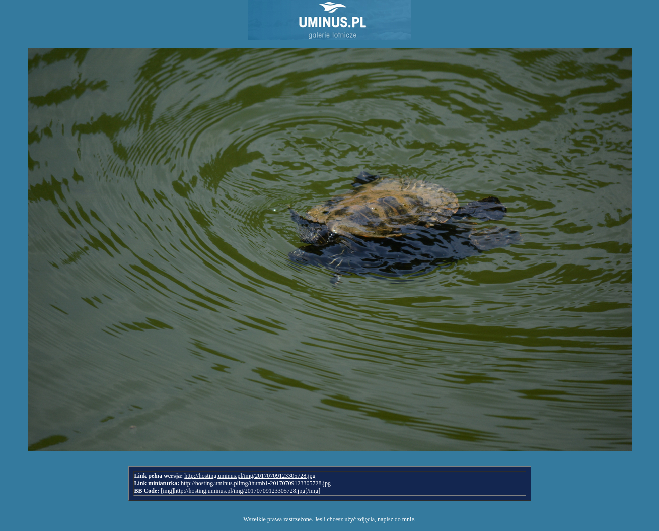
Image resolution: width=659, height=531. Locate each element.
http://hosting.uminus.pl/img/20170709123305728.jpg (249, 475)
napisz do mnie (396, 519)
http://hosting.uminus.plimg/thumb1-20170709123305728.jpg (256, 483)
